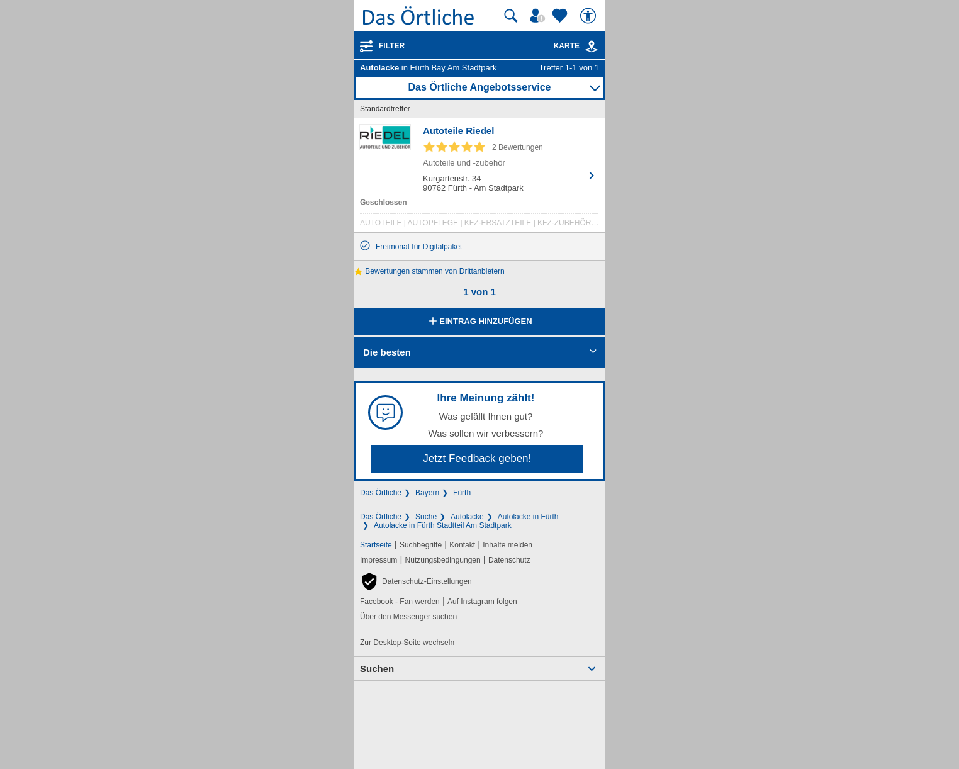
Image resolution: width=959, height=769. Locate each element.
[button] (416, 581)
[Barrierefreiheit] (589, 15)
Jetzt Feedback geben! (477, 458)
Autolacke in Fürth (528, 516)
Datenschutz (509, 560)
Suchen (377, 668)
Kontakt (462, 545)
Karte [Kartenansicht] (576, 46)
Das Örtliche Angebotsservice (479, 87)
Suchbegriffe (421, 545)
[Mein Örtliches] (539, 15)
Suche (426, 516)
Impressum (378, 560)
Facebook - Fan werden (400, 601)
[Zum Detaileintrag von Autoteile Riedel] (479, 178)
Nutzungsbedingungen (443, 560)
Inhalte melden (507, 545)
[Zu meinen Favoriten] (561, 15)
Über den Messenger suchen (408, 616)
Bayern (427, 492)
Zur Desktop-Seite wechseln (407, 642)
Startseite (376, 545)
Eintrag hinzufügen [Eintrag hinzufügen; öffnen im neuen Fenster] (479, 322)
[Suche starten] (511, 15)
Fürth (462, 492)
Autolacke (467, 516)
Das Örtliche (380, 492)
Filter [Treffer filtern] (392, 46)
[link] (591, 46)
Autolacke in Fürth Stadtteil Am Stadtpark (443, 525)
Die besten (387, 352)
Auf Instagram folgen (482, 601)
